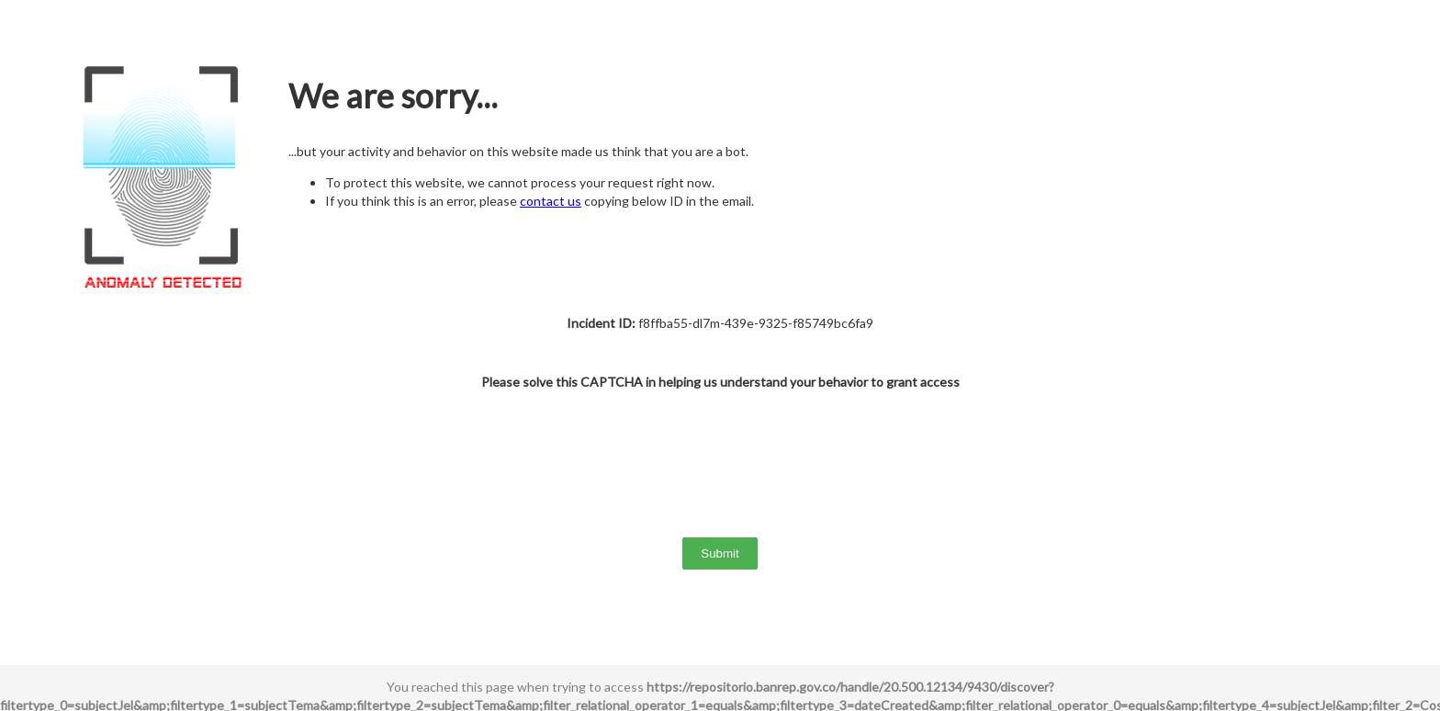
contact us (550, 201)
